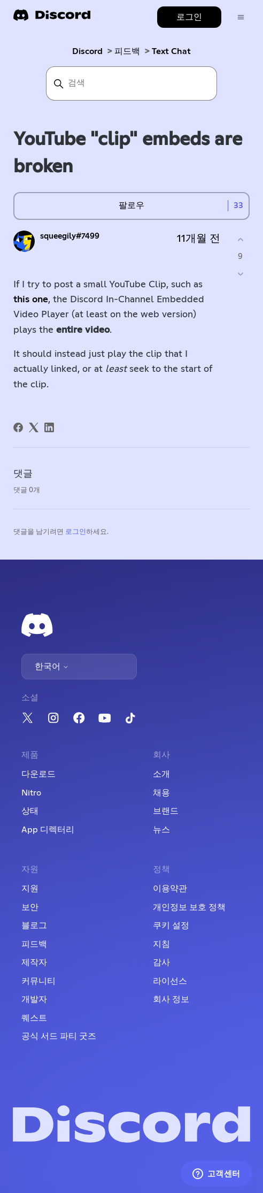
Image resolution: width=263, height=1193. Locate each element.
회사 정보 (171, 999)
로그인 (75, 532)
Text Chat (171, 51)
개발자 (34, 999)
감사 (161, 962)
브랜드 (166, 811)
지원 (29, 888)
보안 (29, 907)
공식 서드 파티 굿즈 (58, 1036)
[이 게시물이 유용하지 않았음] (240, 273)
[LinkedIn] (49, 427)
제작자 (34, 962)
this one (30, 299)
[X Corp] (33, 427)
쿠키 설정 (171, 925)
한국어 (52, 666)
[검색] (131, 83)
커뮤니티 (38, 981)
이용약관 (170, 888)
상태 (29, 811)
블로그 (34, 925)
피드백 (127, 51)
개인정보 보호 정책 (189, 907)
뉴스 (161, 829)
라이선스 (170, 981)
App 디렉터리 (47, 829)
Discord (87, 51)
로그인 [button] (189, 17)
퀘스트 (34, 1018)
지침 (161, 944)
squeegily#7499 (69, 236)
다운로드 (38, 774)
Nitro (31, 793)
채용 (161, 793)
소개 (161, 774)
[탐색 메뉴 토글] (240, 17)
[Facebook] (18, 427)
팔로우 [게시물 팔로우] (131, 205)
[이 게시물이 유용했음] (240, 240)
